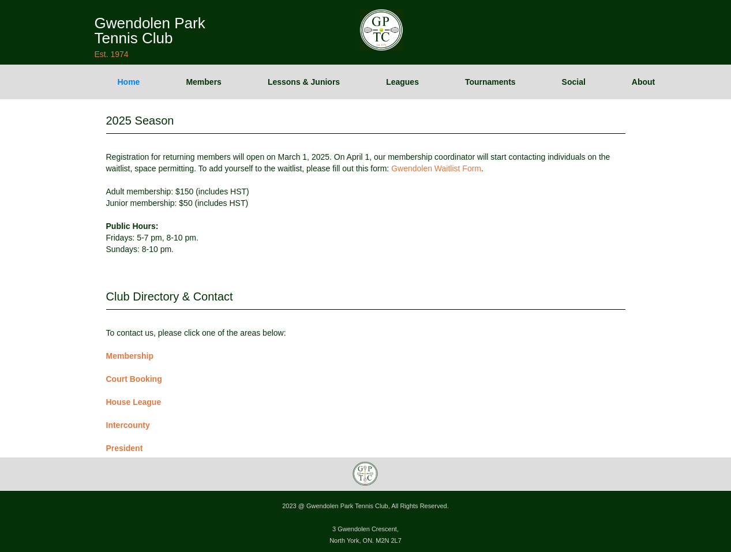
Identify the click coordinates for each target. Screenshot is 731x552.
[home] (150, 29)
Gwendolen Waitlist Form (436, 168)
